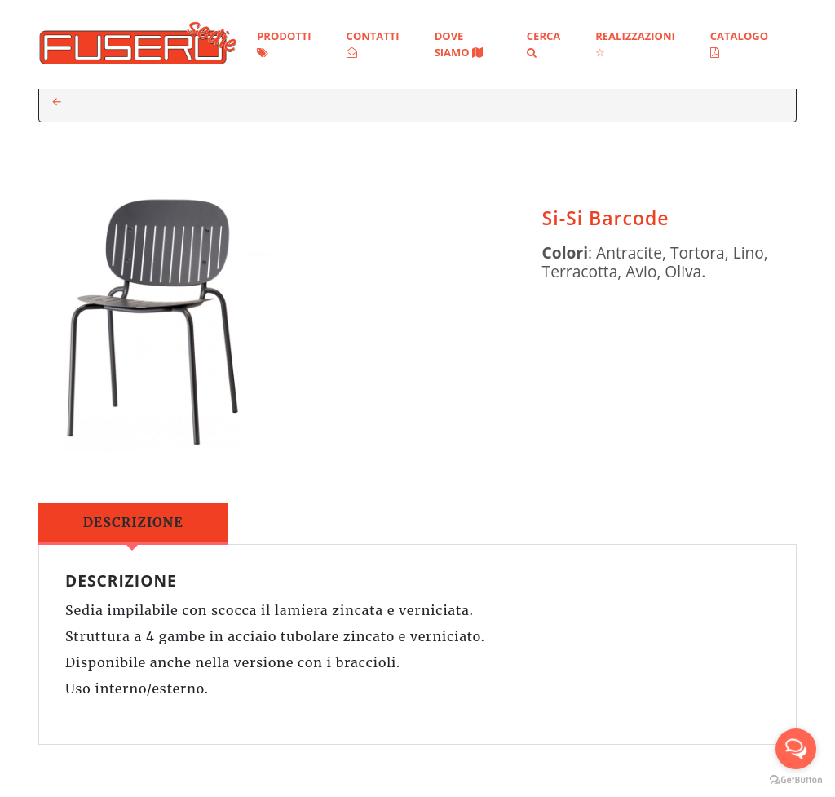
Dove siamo (459, 44)
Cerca (543, 43)
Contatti (373, 43)
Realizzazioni (635, 43)
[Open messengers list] (795, 748)
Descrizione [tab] (133, 522)
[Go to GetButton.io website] (796, 780)
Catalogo (739, 43)
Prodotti (284, 43)
